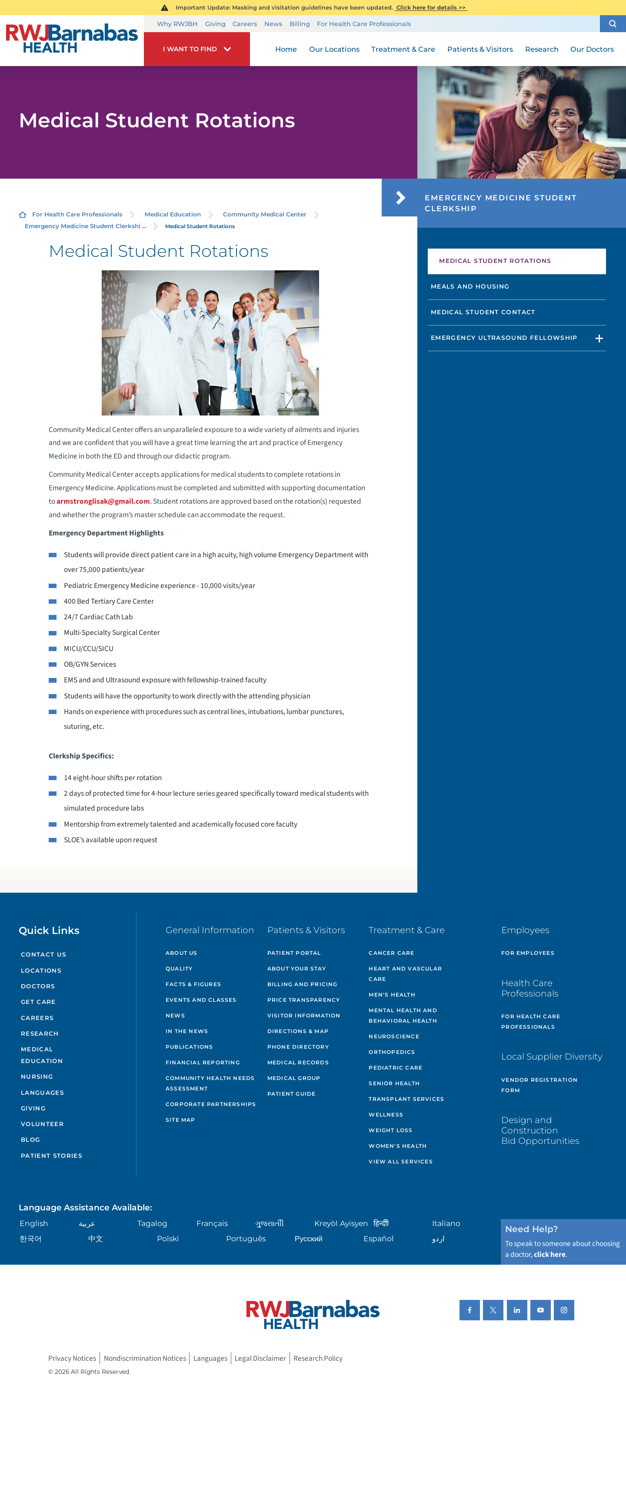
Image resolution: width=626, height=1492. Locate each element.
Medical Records (298, 1062)
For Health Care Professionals (364, 24)
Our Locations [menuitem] (334, 49)
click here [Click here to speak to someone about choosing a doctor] (550, 1254)
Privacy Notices (72, 1358)
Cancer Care (391, 953)
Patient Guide (291, 1093)
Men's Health (392, 994)
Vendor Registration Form (539, 1085)
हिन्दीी (381, 1223)
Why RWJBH (177, 24)
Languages (42, 1092)
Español (378, 1238)
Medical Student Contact (483, 312)
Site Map (181, 1120)
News (273, 24)
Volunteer (42, 1123)
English (34, 1223)
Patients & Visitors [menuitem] (480, 49)
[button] (613, 24)
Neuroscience (394, 1036)
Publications (189, 1046)
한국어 (31, 1238)
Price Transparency (303, 1000)
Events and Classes (201, 1000)
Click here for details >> (431, 7)
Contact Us (43, 954)
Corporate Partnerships (211, 1104)
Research (40, 1033)
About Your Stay (296, 968)
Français (212, 1223)
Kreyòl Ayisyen (341, 1223)
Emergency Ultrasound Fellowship (504, 337)
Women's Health (398, 1146)
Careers (245, 24)
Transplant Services (406, 1099)
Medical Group (294, 1078)
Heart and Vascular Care (405, 973)
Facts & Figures (193, 984)
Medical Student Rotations (495, 260)
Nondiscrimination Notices (145, 1358)
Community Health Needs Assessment (210, 1083)
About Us (182, 953)
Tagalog (152, 1223)
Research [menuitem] (542, 49)
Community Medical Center (264, 214)
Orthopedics (392, 1052)
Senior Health (394, 1083)
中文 (95, 1238)
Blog (30, 1139)
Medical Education (173, 214)
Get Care (38, 1001)
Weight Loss (391, 1130)
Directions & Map (298, 1031)
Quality (179, 968)
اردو (438, 1238)
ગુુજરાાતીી (269, 1223)
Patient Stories (51, 1155)
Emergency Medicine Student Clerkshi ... (85, 226)
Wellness (386, 1114)
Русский (309, 1238)
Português (246, 1238)
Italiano (446, 1223)
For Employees (528, 953)
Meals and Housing (470, 286)
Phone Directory (298, 1046)
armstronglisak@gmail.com (103, 501)
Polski (168, 1238)
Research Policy (318, 1358)
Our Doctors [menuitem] (592, 49)
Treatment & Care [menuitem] (403, 49)
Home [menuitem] (286, 49)
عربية (87, 1223)
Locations (41, 970)
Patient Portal (294, 953)
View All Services (401, 1161)
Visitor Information (304, 1015)
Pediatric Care (396, 1067)
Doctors (38, 986)
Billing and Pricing (302, 984)
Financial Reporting (203, 1062)
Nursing (37, 1076)
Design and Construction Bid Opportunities (540, 1130)
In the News (187, 1031)
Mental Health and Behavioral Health (403, 1015)
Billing (300, 24)
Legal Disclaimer (260, 1358)
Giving (215, 24)
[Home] (72, 40)
